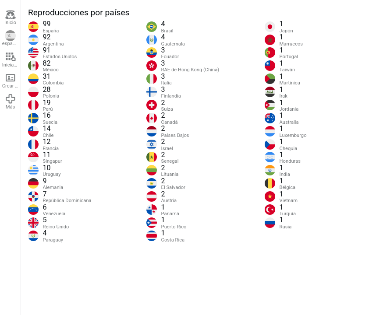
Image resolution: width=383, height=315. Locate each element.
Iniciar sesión (11, 59)
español (10, 38)
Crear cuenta (11, 80)
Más (10, 101)
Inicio (10, 17)
